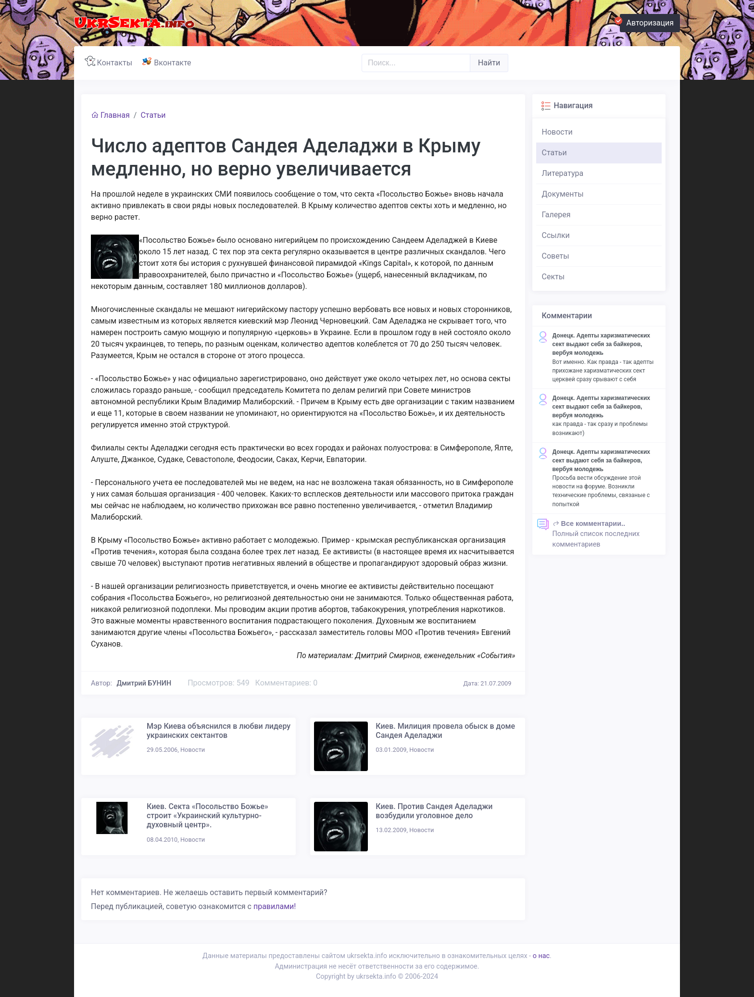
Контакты (110, 61)
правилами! (274, 906)
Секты (553, 276)
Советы (555, 256)
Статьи (152, 115)
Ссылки (556, 235)
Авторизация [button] (647, 21)
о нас (541, 956)
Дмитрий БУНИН (144, 683)
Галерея (556, 214)
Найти (489, 62)
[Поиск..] (416, 63)
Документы (563, 194)
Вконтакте (168, 61)
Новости (557, 132)
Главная (110, 115)
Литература (563, 173)
